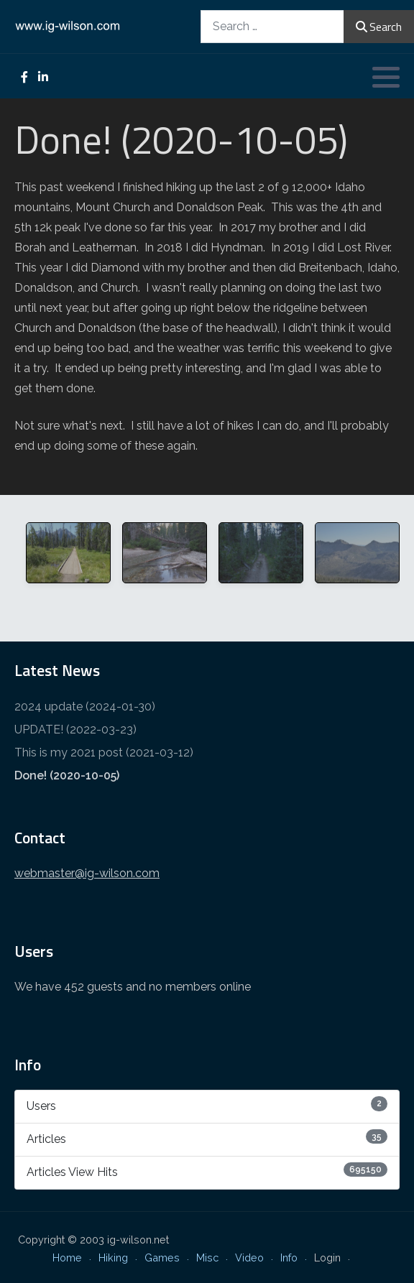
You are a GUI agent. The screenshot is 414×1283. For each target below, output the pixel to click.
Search (379, 26)
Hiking (113, 1257)
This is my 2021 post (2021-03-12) (103, 752)
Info (289, 1257)
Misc (207, 1257)
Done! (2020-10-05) (66, 775)
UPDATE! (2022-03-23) (75, 729)
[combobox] (272, 26)
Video (249, 1257)
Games (162, 1257)
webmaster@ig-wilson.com (87, 873)
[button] (386, 76)
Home (67, 1257)
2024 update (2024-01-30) (84, 706)
